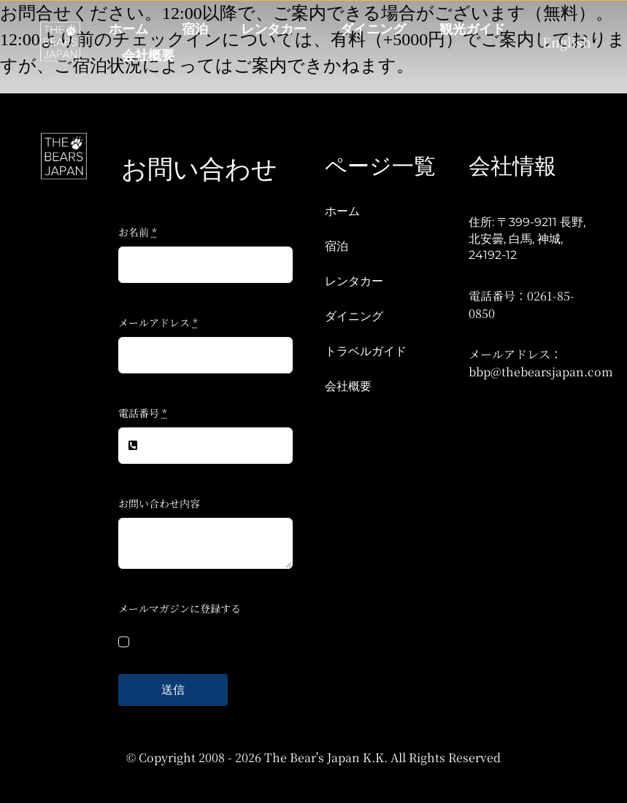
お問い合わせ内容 (159, 503)
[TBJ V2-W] (60, 27)
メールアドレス (158, 322)
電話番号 (142, 413)
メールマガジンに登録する (179, 608)
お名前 (137, 232)
